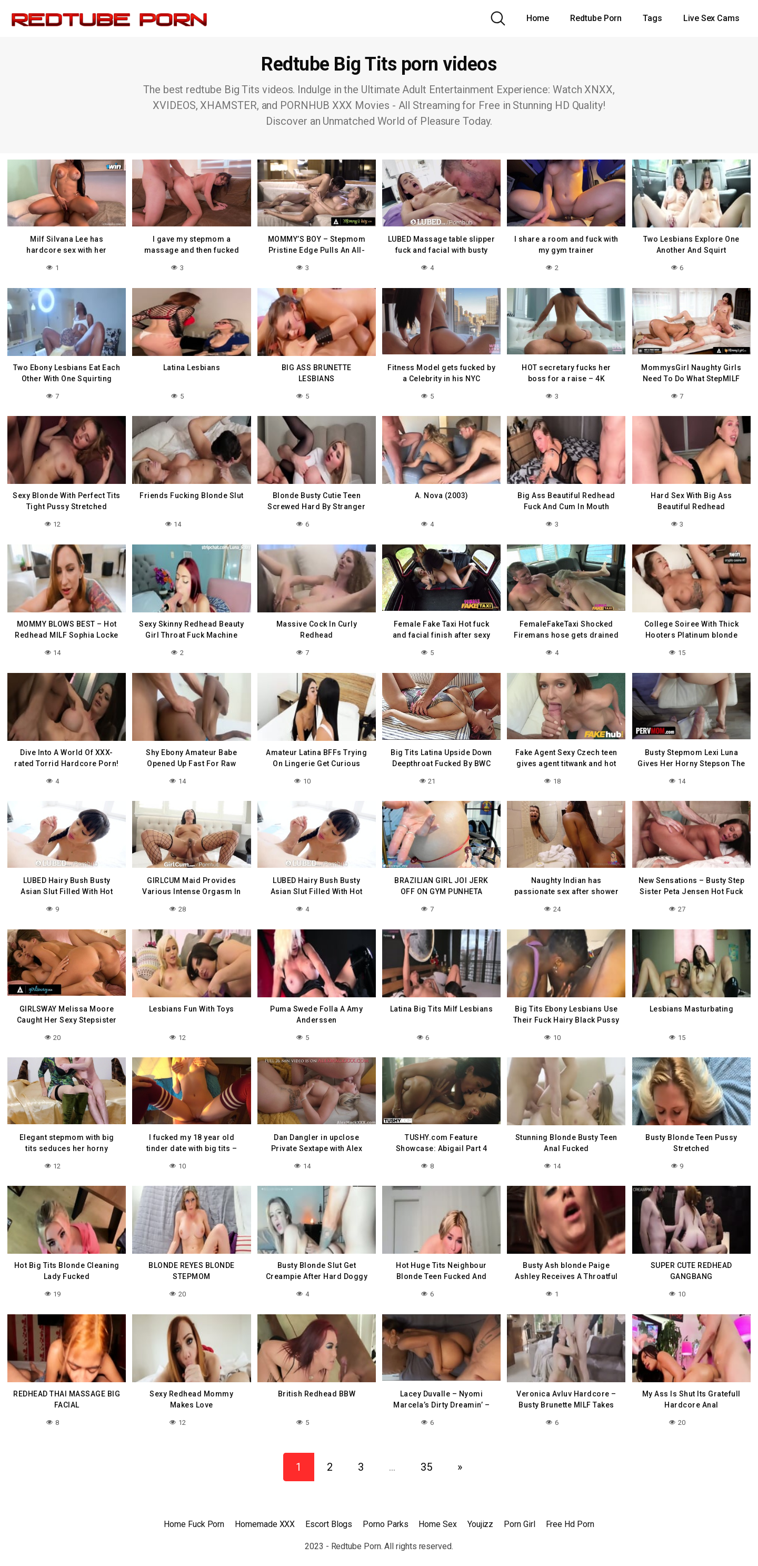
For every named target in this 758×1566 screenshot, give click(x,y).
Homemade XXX (265, 1513)
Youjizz (480, 1513)
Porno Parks (385, 1513)
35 (426, 1456)
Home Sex (437, 1513)
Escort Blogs (328, 1513)
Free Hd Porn (570, 1513)
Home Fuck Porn (194, 1513)
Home (538, 18)
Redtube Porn (596, 18)
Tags (652, 18)
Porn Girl (519, 1513)
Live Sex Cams (711, 18)
